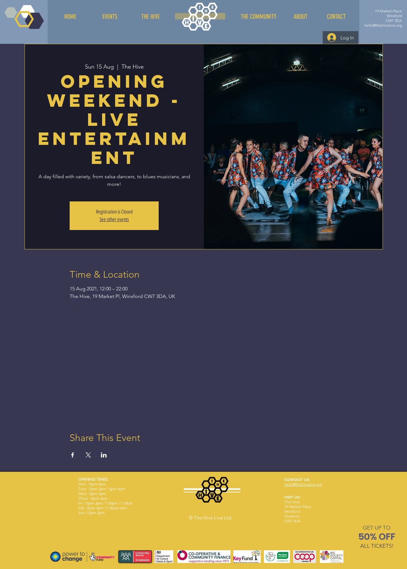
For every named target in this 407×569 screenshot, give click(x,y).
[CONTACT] (336, 16)
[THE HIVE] (150, 16)
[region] (377, 538)
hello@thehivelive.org (383, 25)
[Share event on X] (88, 454)
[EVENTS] (109, 16)
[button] (376, 528)
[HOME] (70, 16)
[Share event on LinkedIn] (104, 454)
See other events (114, 219)
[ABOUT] (300, 16)
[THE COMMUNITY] (258, 16)
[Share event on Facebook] (73, 454)
